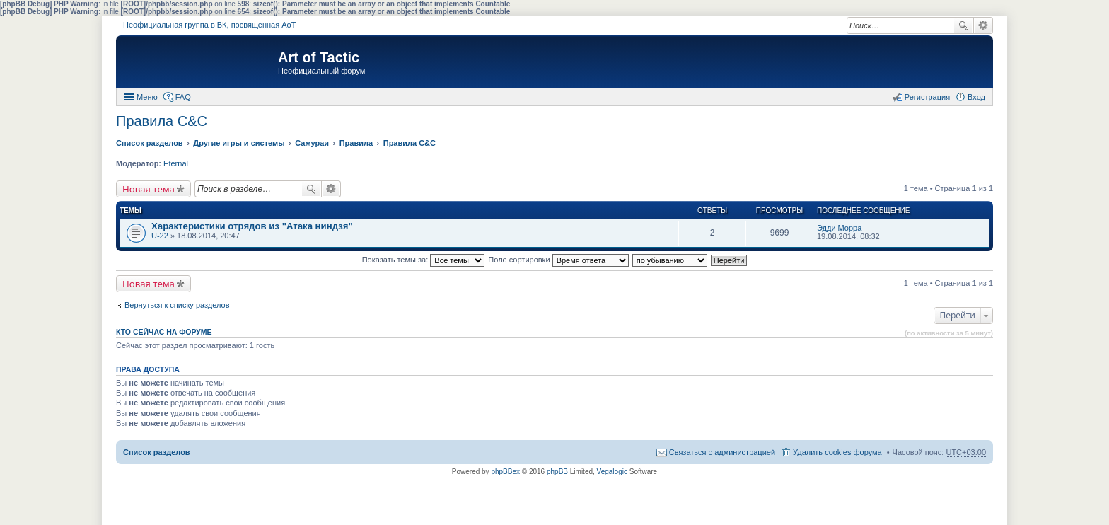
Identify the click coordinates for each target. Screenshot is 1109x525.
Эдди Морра (839, 228)
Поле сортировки (558, 259)
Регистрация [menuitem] (927, 97)
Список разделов (156, 452)
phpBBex (505, 471)
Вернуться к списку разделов (176, 305)
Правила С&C (161, 121)
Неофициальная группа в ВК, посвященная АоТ (209, 25)
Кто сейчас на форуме (164, 332)
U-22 (159, 235)
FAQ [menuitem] (183, 97)
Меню (147, 97)
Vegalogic (612, 471)
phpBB (557, 471)
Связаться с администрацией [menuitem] (722, 452)
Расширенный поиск (983, 25)
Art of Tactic (318, 57)
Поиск (963, 25)
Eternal (175, 163)
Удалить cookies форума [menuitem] (837, 452)
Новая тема (148, 189)
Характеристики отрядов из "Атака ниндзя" (252, 226)
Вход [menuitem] (976, 97)
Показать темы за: (423, 259)
